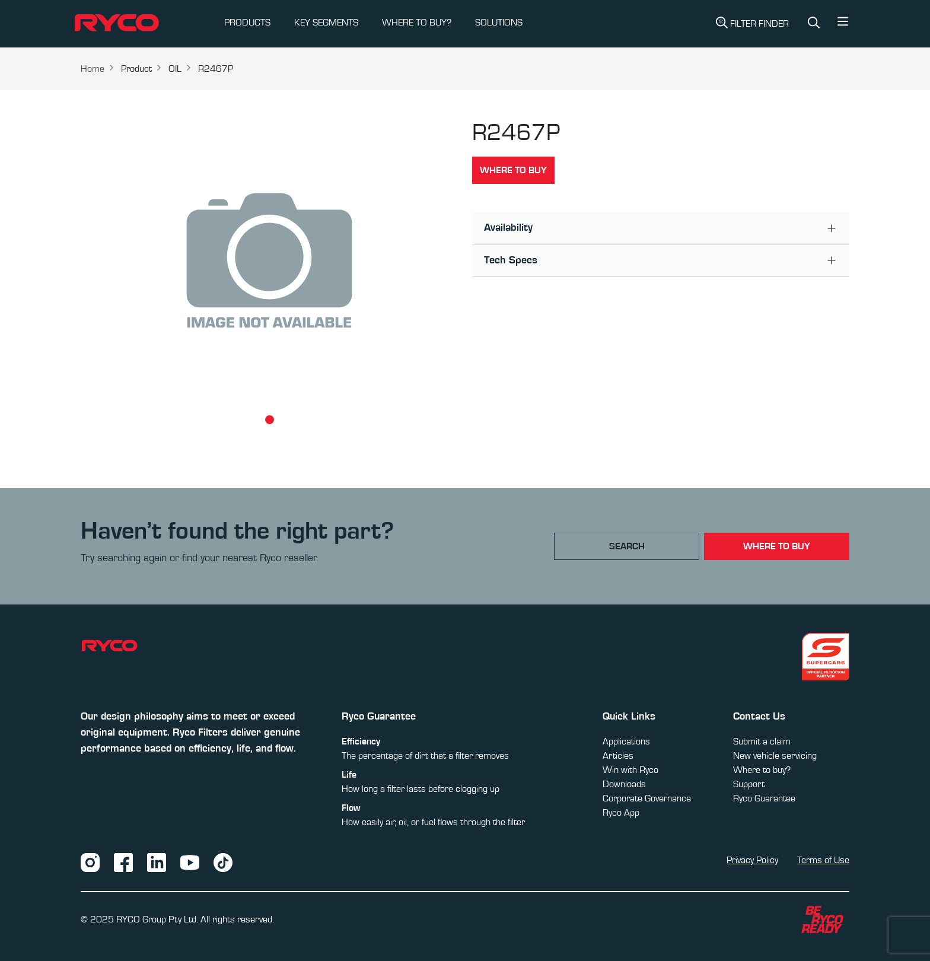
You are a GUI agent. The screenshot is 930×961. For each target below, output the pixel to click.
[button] (842, 24)
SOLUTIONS (499, 22)
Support (749, 784)
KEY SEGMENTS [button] (326, 22)
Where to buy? (762, 770)
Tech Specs (510, 260)
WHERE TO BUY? (416, 22)
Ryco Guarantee (764, 798)
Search (627, 546)
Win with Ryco (630, 770)
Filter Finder (752, 22)
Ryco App (621, 812)
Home (92, 69)
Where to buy (513, 170)
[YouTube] (189, 862)
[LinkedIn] (156, 862)
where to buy (776, 546)
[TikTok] (223, 862)
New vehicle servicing (775, 755)
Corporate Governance (647, 798)
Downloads (624, 784)
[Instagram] (90, 862)
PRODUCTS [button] (247, 22)
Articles (618, 755)
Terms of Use (823, 860)
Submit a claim (762, 741)
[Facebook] (123, 862)
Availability (508, 227)
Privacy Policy (752, 860)
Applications (626, 741)
